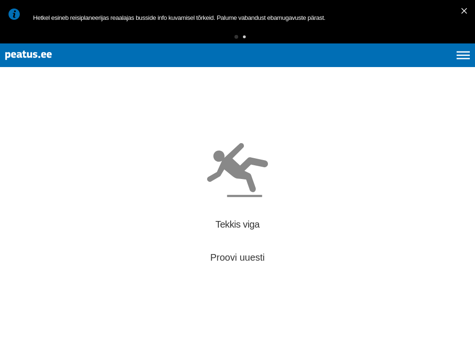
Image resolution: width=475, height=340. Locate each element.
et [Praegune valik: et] (362, 66)
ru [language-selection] (437, 66)
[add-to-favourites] (210, 121)
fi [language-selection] (413, 66)
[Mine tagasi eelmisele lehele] (15, 112)
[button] (221, 40)
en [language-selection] (388, 66)
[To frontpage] (54, 66)
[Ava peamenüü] (463, 66)
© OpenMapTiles (388, 325)
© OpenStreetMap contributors (437, 325)
